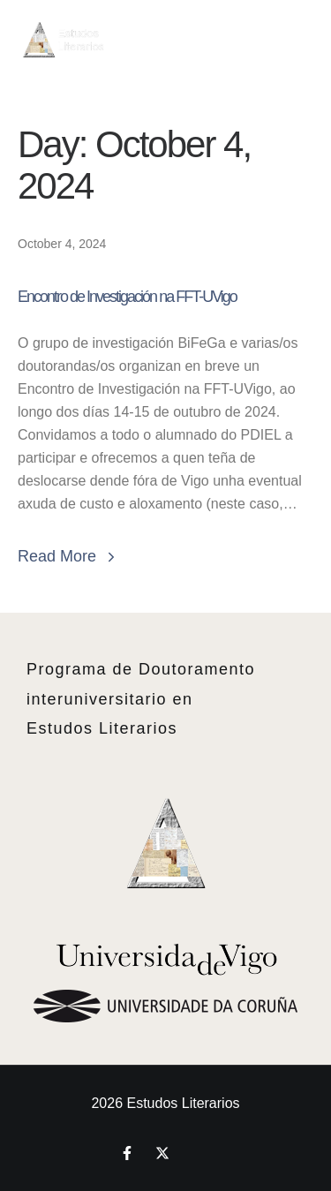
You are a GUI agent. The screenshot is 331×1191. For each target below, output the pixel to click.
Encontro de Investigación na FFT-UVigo (127, 296)
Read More (68, 556)
